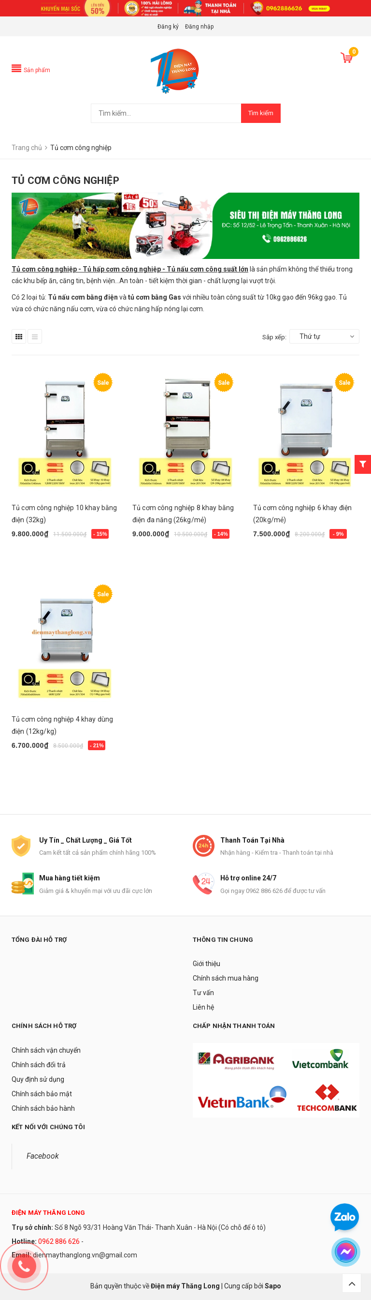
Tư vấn (203, 993)
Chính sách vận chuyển (46, 1050)
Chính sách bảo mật (42, 1094)
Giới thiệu (206, 963)
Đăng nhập (199, 26)
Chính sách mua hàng (225, 978)
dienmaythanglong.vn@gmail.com (85, 1255)
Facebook (43, 1156)
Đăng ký (168, 26)
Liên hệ (203, 1007)
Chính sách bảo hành (43, 1108)
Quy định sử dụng (38, 1079)
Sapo (273, 1286)
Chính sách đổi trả (39, 1065)
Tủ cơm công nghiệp (45, 269)
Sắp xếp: (274, 337)
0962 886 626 (59, 1241)
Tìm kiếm (260, 113)
